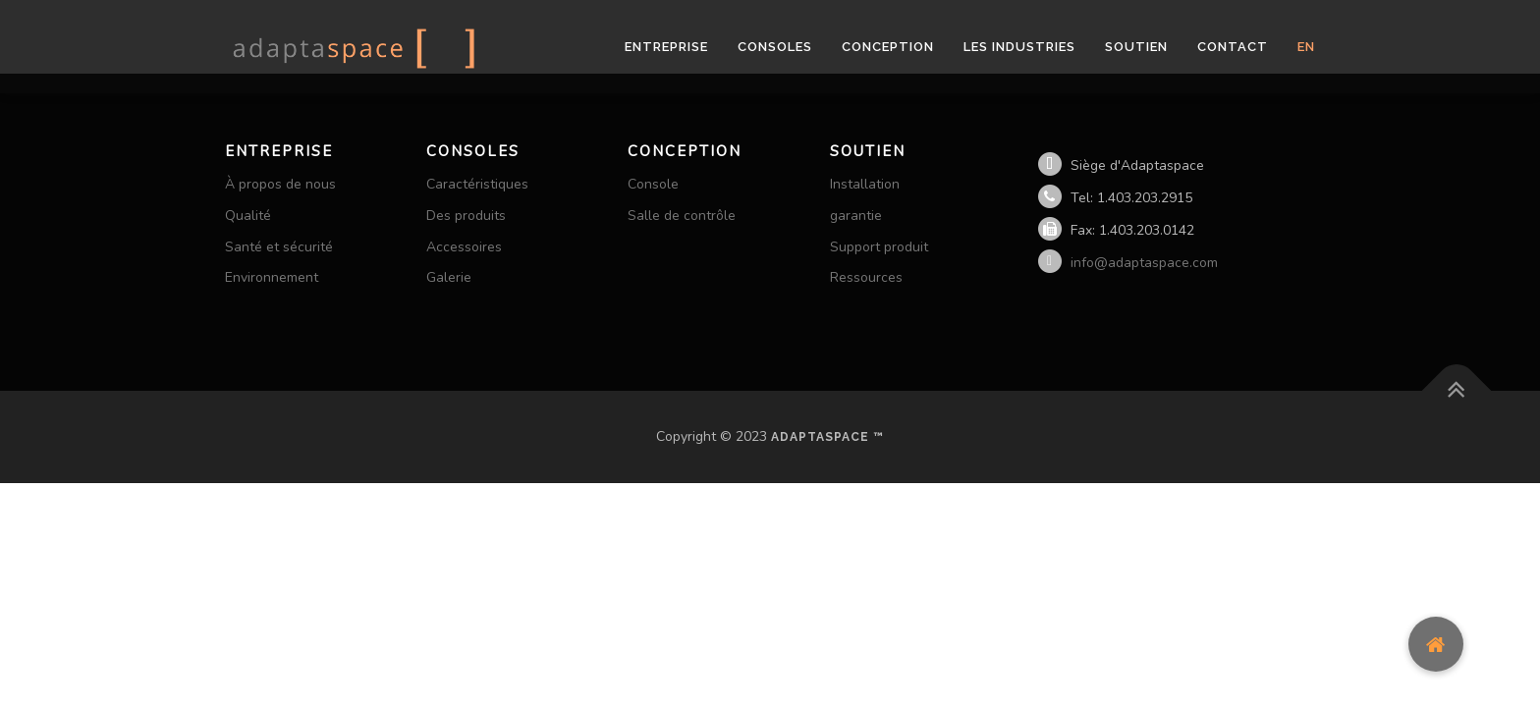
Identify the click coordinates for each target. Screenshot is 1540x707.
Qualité (248, 215)
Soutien (1136, 46)
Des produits (466, 215)
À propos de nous (280, 184)
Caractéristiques (477, 184)
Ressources (866, 277)
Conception (888, 46)
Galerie (448, 277)
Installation (865, 184)
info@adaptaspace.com (1144, 262)
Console (653, 184)
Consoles (775, 46)
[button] (1435, 644)
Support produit (879, 247)
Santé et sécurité (279, 247)
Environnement (271, 277)
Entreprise (666, 46)
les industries (1019, 46)
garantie (856, 215)
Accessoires (464, 247)
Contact (1232, 46)
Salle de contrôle (682, 215)
